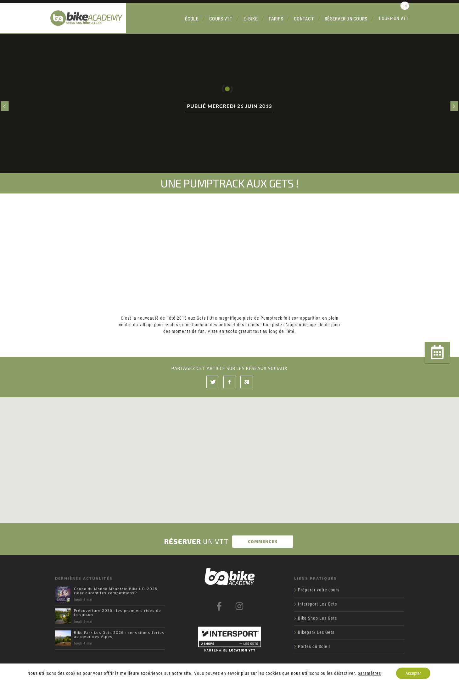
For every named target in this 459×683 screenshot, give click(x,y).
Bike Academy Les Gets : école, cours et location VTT (88, 18)
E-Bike (250, 18)
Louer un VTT (394, 18)
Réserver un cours (346, 18)
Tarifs (275, 18)
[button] (230, 452)
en (404, 5)
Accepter (413, 673)
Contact (304, 18)
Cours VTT (220, 18)
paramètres (369, 673)
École (192, 18)
